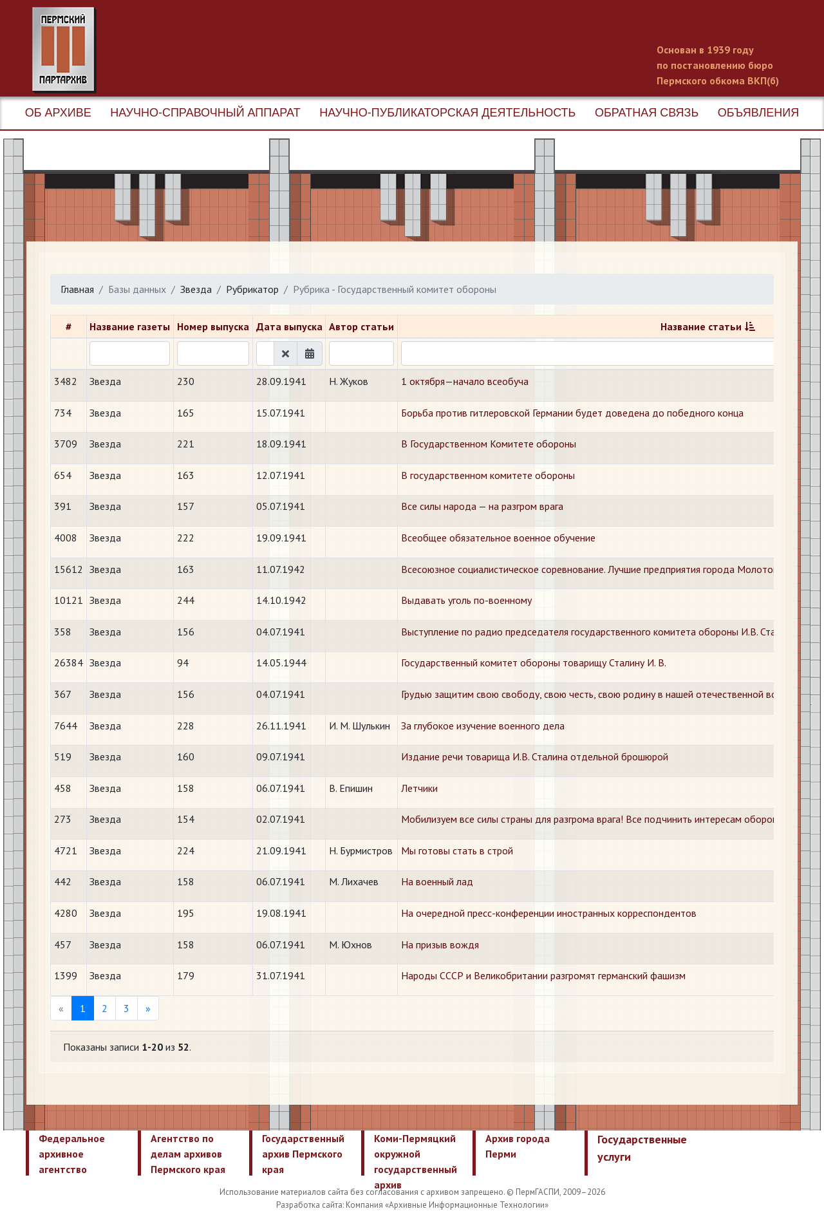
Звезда (196, 289)
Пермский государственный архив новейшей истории (273, 50)
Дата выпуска (289, 326)
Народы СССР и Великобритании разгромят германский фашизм (543, 975)
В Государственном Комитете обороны (488, 443)
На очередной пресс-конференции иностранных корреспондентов (549, 912)
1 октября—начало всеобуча (465, 381)
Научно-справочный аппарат (205, 112)
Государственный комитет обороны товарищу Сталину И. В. (533, 662)
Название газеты (129, 326)
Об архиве (58, 112)
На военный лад (437, 881)
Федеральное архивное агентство (72, 1154)
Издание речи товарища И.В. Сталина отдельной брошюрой (534, 756)
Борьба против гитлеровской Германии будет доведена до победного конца (572, 412)
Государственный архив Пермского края (303, 1154)
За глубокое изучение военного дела (483, 725)
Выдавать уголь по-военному (466, 600)
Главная (77, 289)
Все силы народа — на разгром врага (482, 506)
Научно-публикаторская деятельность (447, 112)
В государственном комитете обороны (488, 475)
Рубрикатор (252, 289)
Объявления (758, 112)
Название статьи (701, 326)
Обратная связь (646, 112)
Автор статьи (361, 326)
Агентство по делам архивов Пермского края (188, 1154)
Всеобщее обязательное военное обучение (498, 537)
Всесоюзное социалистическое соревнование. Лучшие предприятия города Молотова (592, 569)
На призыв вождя (440, 944)
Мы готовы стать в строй (457, 850)
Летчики (419, 788)
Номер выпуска (213, 326)
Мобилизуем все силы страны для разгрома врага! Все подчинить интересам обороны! (594, 818)
